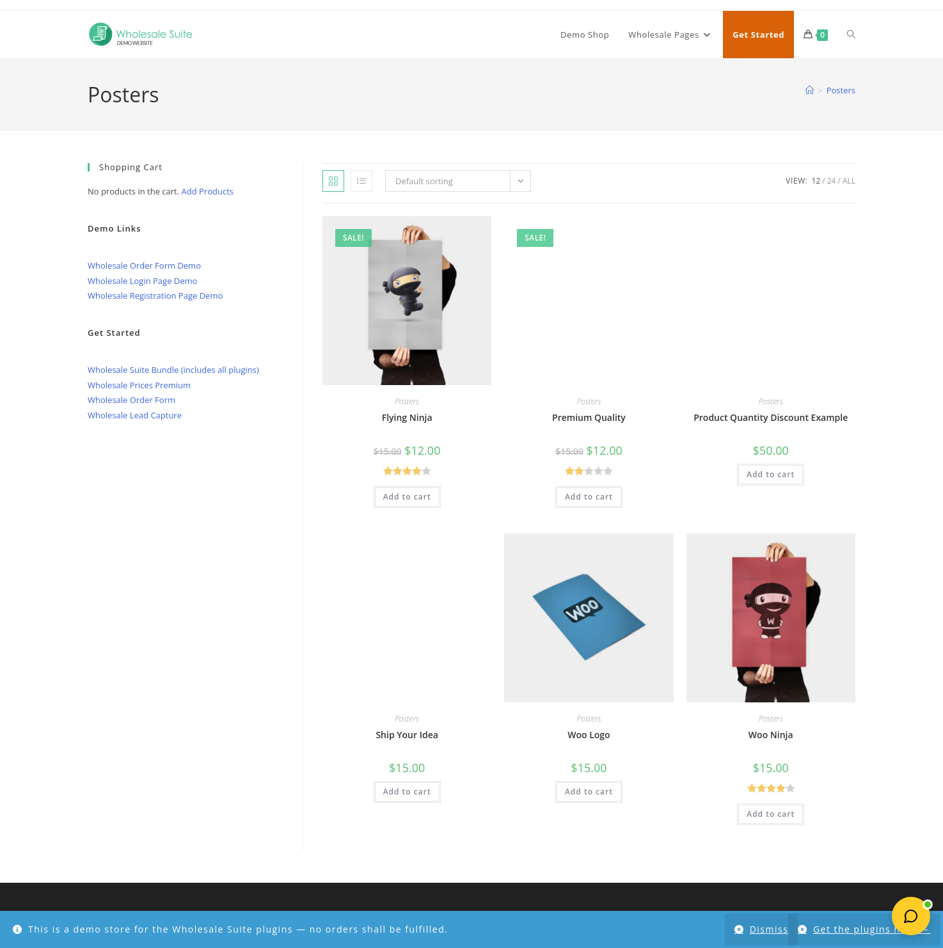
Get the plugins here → (871, 929)
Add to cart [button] (407, 496)
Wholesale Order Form (131, 400)
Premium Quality (589, 417)
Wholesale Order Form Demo (144, 265)
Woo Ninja (771, 735)
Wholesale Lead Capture (135, 415)
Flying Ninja (407, 417)
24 (831, 180)
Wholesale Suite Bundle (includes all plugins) (173, 369)
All (849, 180)
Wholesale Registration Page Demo (155, 295)
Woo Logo (588, 735)
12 (816, 180)
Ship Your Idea (407, 735)
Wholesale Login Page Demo (142, 281)
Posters (841, 90)
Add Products (208, 191)
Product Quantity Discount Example (770, 417)
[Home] (809, 90)
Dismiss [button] (765, 929)
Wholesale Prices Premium (139, 385)
